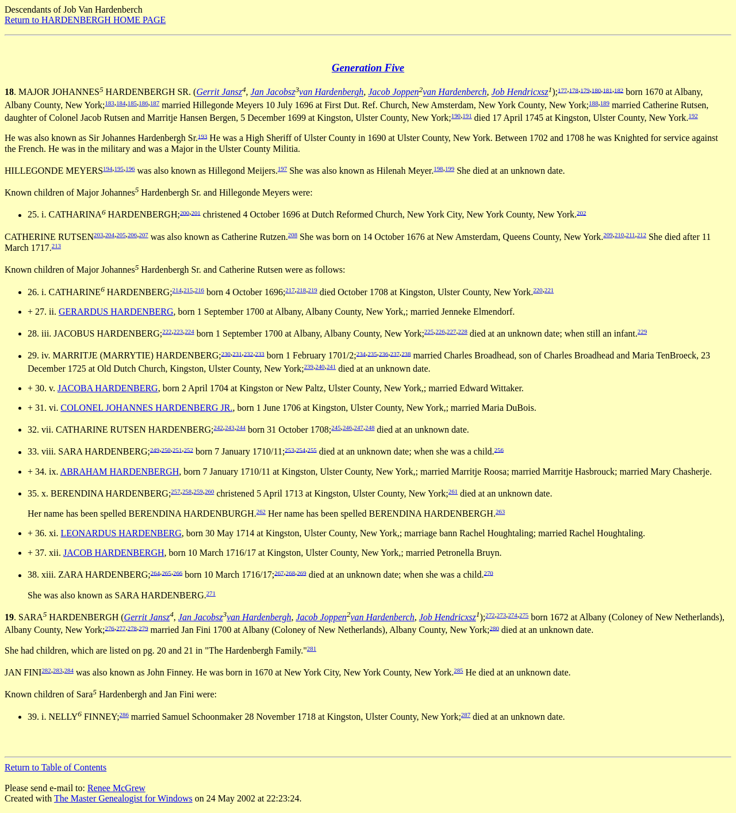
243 (229, 427)
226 (439, 331)
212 (641, 234)
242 (218, 427)
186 (143, 103)
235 (372, 353)
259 (198, 491)
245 (335, 427)
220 (537, 290)
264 (155, 572)
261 (453, 491)
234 (361, 353)
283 (57, 670)
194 (107, 168)
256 (499, 449)
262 (261, 511)
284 (69, 670)
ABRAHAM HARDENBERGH (119, 471)
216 (199, 290)
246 (347, 427)
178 (573, 89)
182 (618, 89)
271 (211, 593)
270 (488, 572)
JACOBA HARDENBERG (107, 388)
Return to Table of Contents (55, 767)
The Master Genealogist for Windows (123, 798)
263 (500, 511)
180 (596, 89)
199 (449, 168)
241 (331, 366)
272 (489, 615)
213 (56, 245)
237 (395, 353)
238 (406, 353)
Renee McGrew (116, 788)
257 (175, 491)
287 (465, 714)
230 (226, 353)
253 (289, 449)
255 (312, 449)
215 (188, 290)
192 (692, 115)
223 (178, 331)
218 (301, 290)
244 (241, 427)
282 (46, 670)
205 (120, 234)
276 (109, 627)
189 (605, 103)
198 (438, 168)
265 (166, 572)
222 (166, 331)
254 (300, 449)
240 (319, 366)
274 (512, 615)
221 (549, 290)
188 (593, 103)
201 (196, 212)
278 (132, 627)
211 (630, 234)
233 (259, 353)
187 (154, 103)
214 (177, 290)
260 (209, 491)
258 (186, 491)
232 (248, 353)
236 (383, 353)
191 (466, 115)
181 (607, 89)
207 (143, 234)
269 (301, 572)
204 (109, 234)
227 (451, 331)
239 (308, 366)
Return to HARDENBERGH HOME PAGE (85, 20)
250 (166, 449)
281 (311, 648)
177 (562, 89)
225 (429, 331)
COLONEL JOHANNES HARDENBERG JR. (146, 408)
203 (98, 234)
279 (143, 627)
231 (236, 353)
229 (642, 331)
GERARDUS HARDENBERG (116, 311)
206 (132, 234)
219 (312, 290)
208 (292, 234)
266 (177, 572)
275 (523, 615)
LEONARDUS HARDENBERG (120, 533)
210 (619, 234)
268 (290, 572)
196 (130, 168)
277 (120, 627)
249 (154, 449)
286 (124, 714)
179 (584, 89)
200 (184, 212)
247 (358, 427)
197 (282, 168)
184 (120, 103)
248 (369, 427)
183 (109, 103)
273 (501, 615)
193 (202, 135)
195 (119, 168)
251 (177, 449)
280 (494, 627)
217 (289, 290)
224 (189, 331)
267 (278, 572)
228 (462, 331)
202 (581, 212)
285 (458, 670)
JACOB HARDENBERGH (113, 553)
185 (132, 103)
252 (188, 449)
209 (607, 234)
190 (456, 115)
